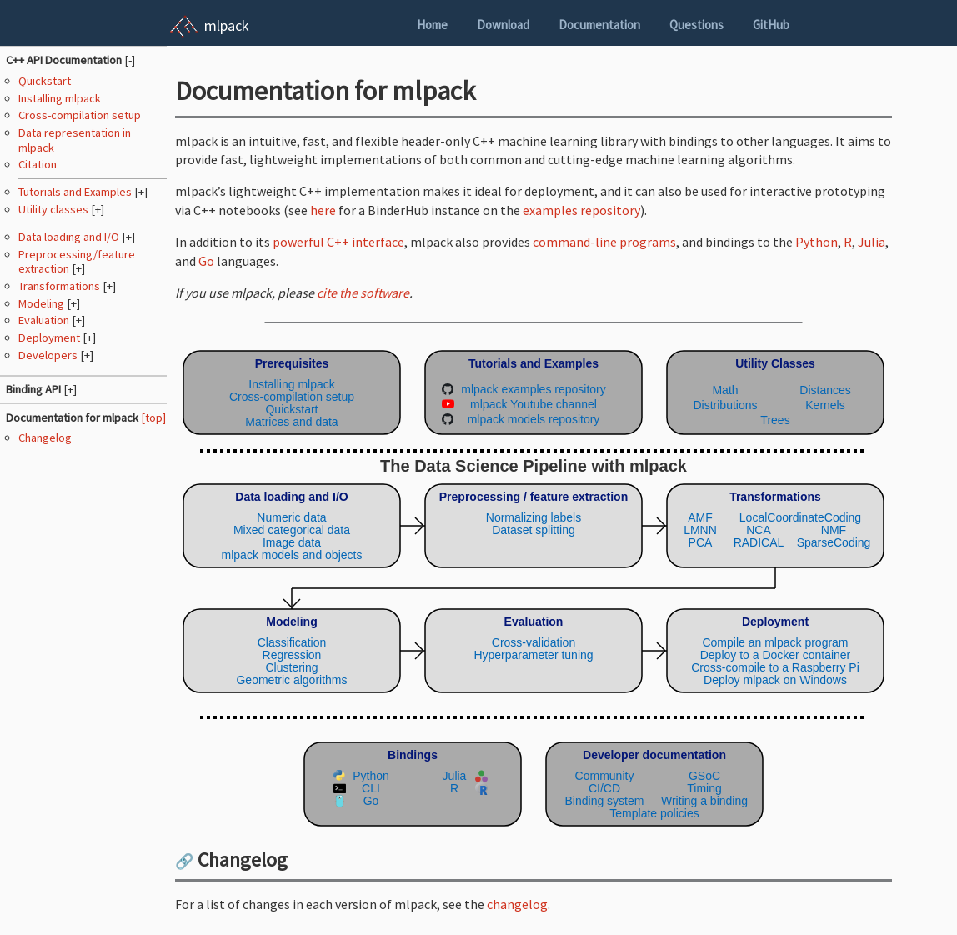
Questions (696, 24)
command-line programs (604, 241)
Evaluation (45, 320)
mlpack (226, 25)
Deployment (50, 337)
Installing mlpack (59, 98)
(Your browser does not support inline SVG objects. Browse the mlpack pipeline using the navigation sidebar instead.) (533, 585)
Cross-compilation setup (79, 115)
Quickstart (44, 80)
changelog (517, 904)
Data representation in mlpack (74, 139)
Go (206, 260)
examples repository (581, 210)
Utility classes (54, 209)
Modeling (42, 303)
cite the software (363, 292)
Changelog (45, 437)
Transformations (60, 285)
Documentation (599, 24)
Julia (871, 241)
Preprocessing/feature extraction (76, 261)
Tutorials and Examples (76, 191)
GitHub (771, 24)
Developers (49, 355)
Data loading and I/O (70, 236)
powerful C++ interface (338, 241)
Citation (37, 164)
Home (432, 24)
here (323, 210)
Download (503, 24)
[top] (153, 417)
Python (816, 241)
